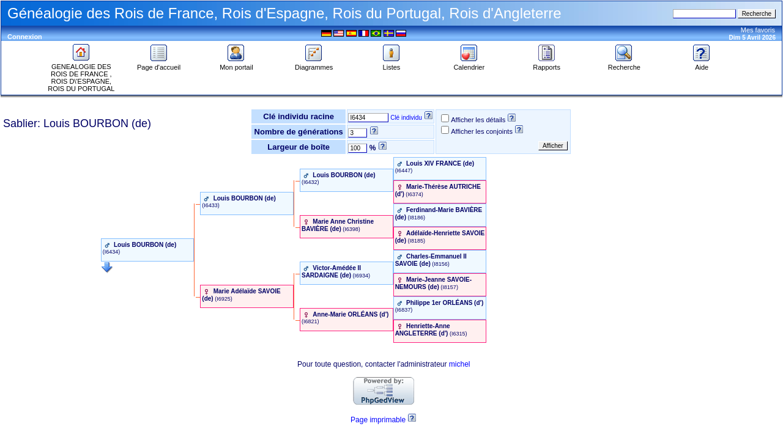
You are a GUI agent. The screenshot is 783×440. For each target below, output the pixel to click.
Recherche (624, 64)
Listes (391, 64)
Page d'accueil (158, 64)
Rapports (546, 64)
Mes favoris (758, 30)
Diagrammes (314, 64)
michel (459, 364)
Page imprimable (378, 420)
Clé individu (406, 117)
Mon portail (236, 64)
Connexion (24, 36)
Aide (701, 64)
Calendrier (468, 64)
